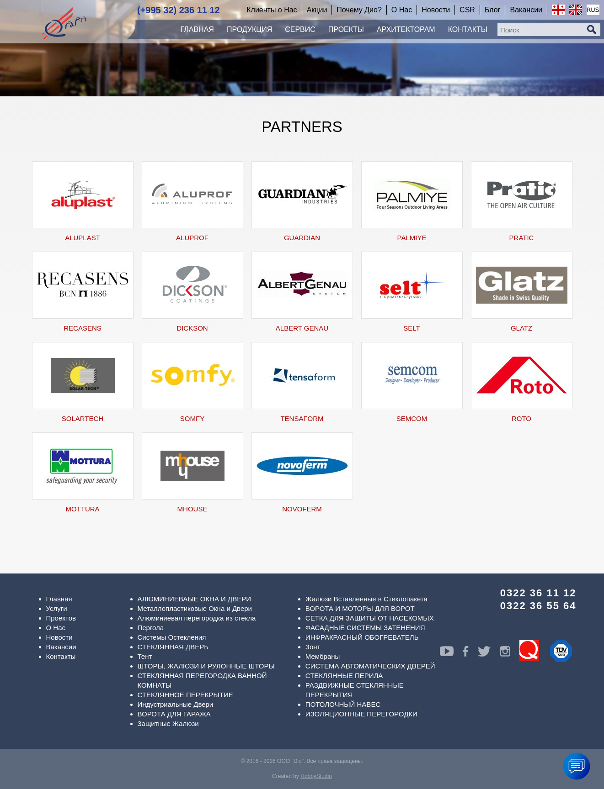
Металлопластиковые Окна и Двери (195, 608)
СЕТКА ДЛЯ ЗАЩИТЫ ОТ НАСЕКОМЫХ (369, 618)
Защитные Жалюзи (168, 723)
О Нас (56, 627)
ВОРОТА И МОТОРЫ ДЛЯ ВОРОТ (360, 608)
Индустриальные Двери (176, 704)
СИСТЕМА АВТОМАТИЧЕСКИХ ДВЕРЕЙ (370, 666)
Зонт (313, 647)
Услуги (56, 608)
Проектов (61, 618)
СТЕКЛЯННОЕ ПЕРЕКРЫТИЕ (185, 695)
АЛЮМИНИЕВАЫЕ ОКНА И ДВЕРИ (194, 599)
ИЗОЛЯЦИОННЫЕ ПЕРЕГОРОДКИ (361, 714)
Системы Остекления (172, 637)
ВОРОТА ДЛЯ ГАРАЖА (174, 714)
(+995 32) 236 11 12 (178, 10)
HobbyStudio (316, 776)
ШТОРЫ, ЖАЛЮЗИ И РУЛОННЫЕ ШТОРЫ (206, 666)
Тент (145, 656)
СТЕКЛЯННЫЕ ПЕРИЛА (344, 675)
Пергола (151, 627)
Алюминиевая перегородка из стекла (197, 618)
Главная (59, 599)
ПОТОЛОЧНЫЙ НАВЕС (342, 704)
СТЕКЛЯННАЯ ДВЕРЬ (173, 647)
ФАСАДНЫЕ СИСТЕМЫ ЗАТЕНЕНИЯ (365, 627)
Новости (59, 637)
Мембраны (322, 656)
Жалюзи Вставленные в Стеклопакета (366, 599)
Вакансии (61, 647)
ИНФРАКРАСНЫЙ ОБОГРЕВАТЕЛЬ (362, 637)
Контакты (61, 656)
